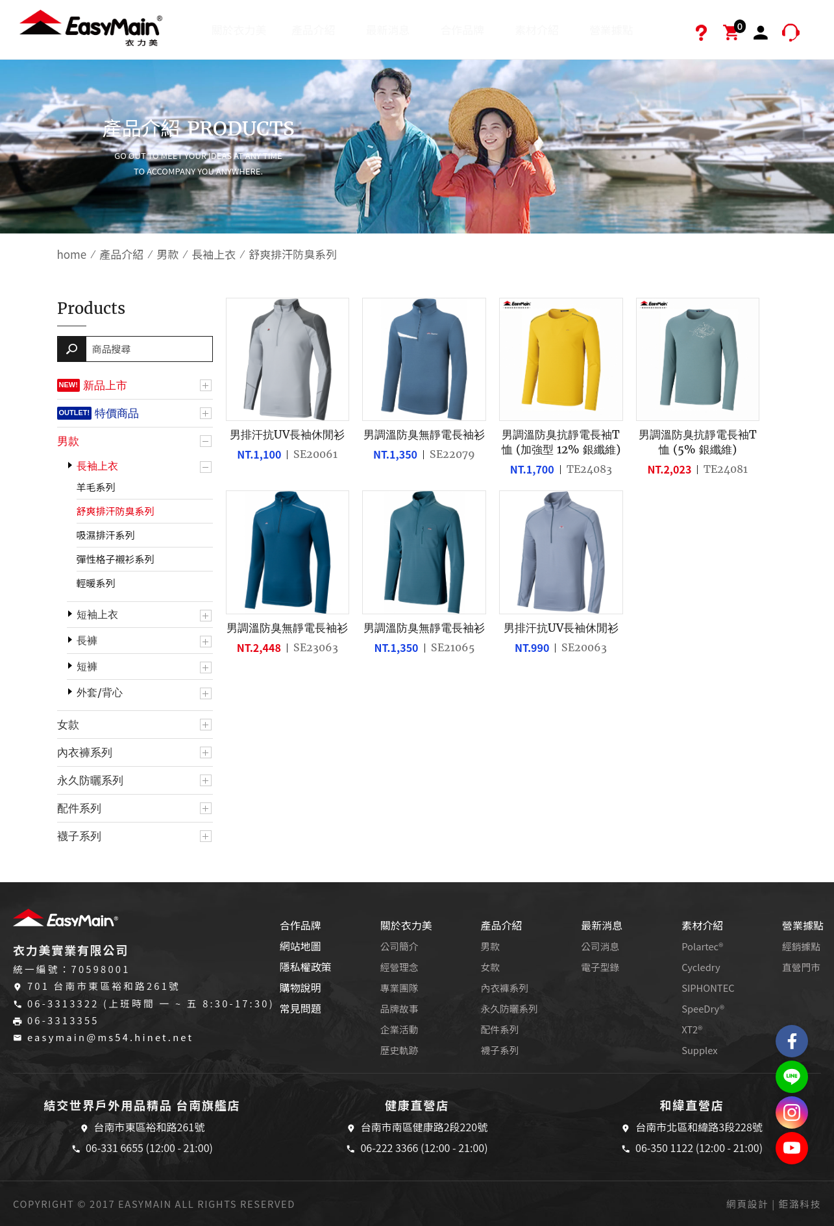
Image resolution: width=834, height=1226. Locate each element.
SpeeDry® (702, 1008)
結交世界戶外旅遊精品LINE (792, 1077)
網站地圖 (300, 946)
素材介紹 (537, 29)
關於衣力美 (239, 29)
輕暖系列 (96, 583)
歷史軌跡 (399, 1050)
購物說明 (300, 987)
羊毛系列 (96, 487)
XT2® (691, 1029)
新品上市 (105, 385)
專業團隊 (399, 987)
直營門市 (801, 967)
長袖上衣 (213, 254)
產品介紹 (313, 29)
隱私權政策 (306, 966)
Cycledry (700, 967)
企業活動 (399, 1029)
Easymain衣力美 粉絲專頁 (792, 1041)
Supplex (699, 1050)
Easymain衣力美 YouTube (792, 1148)
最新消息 (388, 29)
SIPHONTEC (708, 987)
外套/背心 (100, 692)
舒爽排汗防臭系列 (115, 511)
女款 (68, 724)
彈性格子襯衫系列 (115, 559)
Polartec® (702, 946)
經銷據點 (801, 946)
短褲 (87, 666)
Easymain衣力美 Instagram (792, 1112)
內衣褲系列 (84, 752)
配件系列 (79, 808)
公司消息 (600, 946)
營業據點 (611, 29)
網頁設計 (747, 1203)
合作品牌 (462, 29)
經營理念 (399, 967)
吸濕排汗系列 (106, 535)
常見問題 (300, 1008)
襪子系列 (79, 836)
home (72, 254)
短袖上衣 (97, 614)
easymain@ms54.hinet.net (110, 1037)
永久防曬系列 (90, 780)
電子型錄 (600, 967)
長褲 (87, 640)
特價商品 (117, 413)
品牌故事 (399, 1008)
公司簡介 (399, 946)
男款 (167, 254)
